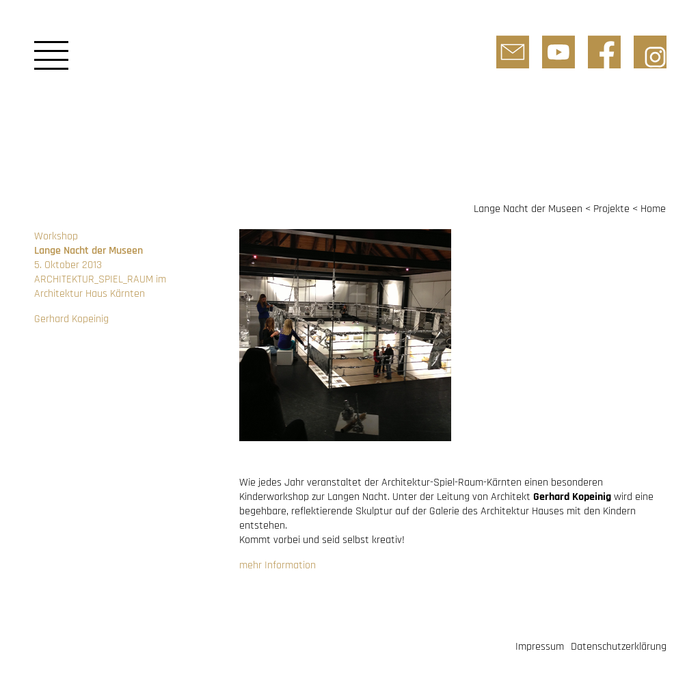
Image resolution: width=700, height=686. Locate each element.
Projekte (611, 209)
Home (653, 209)
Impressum (539, 646)
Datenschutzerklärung (619, 646)
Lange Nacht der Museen (528, 209)
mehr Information (277, 565)
